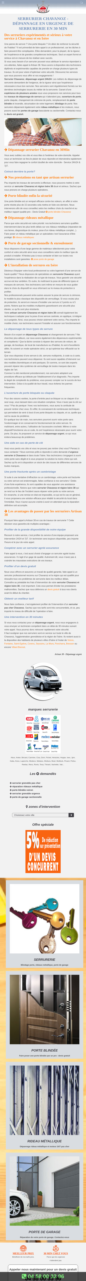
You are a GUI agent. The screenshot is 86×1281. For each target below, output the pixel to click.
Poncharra (60, 644)
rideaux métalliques (23, 237)
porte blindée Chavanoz (58, 212)
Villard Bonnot (18, 647)
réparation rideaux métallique (26, 786)
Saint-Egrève (20, 644)
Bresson (70, 644)
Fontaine (8, 644)
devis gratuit (53, 589)
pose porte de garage (42, 259)
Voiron (70, 640)
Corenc (31, 644)
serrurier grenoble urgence (25, 793)
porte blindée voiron (21, 790)
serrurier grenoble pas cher (25, 783)
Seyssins (40, 644)
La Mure (50, 644)
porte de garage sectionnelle (26, 797)
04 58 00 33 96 (43, 1276)
